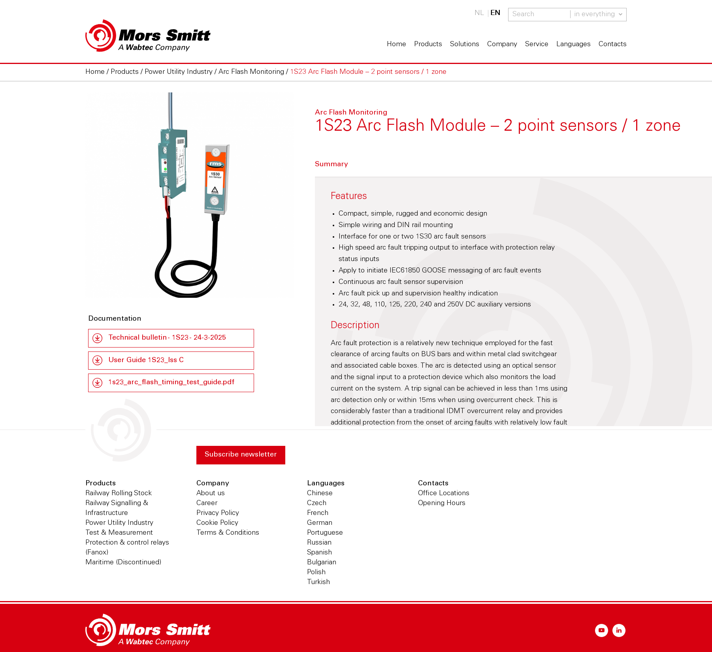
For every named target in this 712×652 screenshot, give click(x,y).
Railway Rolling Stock (118, 494)
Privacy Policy (217, 513)
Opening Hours (441, 503)
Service (536, 44)
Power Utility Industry (119, 523)
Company (502, 44)
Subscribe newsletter (241, 455)
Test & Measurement (119, 533)
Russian (319, 543)
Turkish (318, 582)
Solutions (464, 44)
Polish (316, 573)
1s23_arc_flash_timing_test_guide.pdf (171, 383)
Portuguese (325, 533)
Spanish (319, 553)
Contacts (613, 44)
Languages (573, 44)
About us (210, 494)
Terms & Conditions (227, 533)
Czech (316, 503)
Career (206, 503)
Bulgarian (321, 563)
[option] (189, 196)
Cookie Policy (217, 523)
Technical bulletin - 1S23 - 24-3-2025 (168, 338)
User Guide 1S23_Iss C (146, 360)
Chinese (320, 494)
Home (396, 44)
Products (428, 44)
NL (479, 13)
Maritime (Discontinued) (123, 563)
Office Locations (443, 494)
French (317, 513)
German (319, 523)
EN (495, 13)
